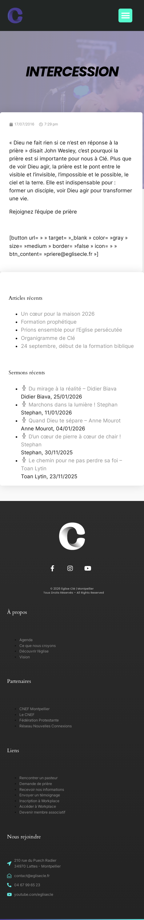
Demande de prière (35, 783)
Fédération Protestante (39, 720)
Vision (24, 657)
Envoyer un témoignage (39, 795)
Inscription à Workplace (39, 801)
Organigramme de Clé (48, 338)
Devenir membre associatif (42, 812)
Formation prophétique (49, 322)
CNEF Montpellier (34, 708)
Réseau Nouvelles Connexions (45, 726)
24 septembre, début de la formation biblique (77, 346)
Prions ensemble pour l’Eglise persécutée (71, 330)
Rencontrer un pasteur (38, 778)
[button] (125, 15)
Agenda (26, 639)
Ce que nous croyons (37, 645)
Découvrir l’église (34, 651)
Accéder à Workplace (37, 806)
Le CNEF (26, 714)
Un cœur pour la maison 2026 (58, 314)
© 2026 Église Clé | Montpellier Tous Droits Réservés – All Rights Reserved (72, 591)
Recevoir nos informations (41, 789)
